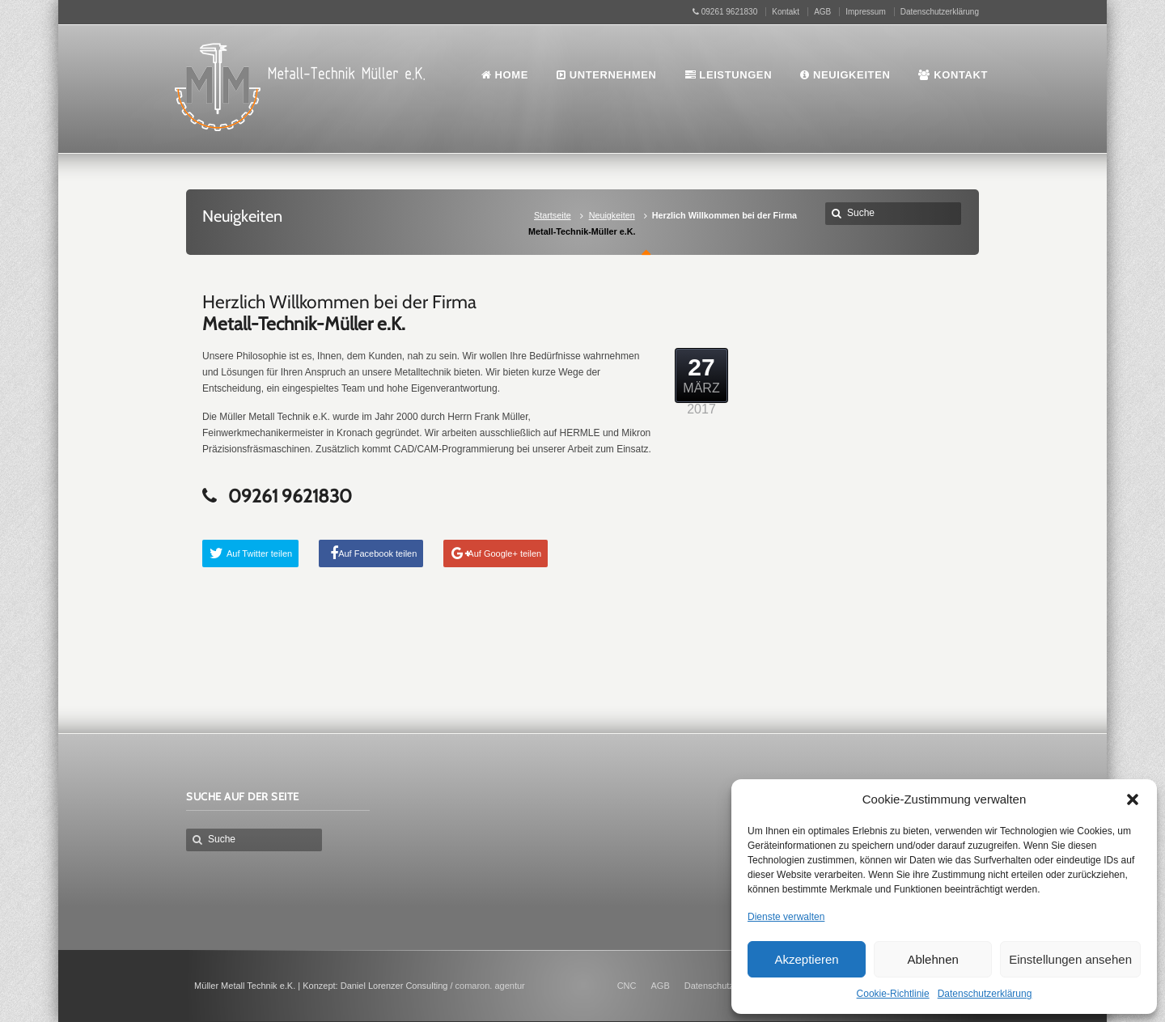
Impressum (865, 11)
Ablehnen (932, 959)
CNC (627, 985)
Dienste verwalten (786, 916)
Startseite (552, 215)
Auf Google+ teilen (504, 553)
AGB (822, 11)
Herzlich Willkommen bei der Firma (339, 312)
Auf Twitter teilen (259, 553)
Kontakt (785, 11)
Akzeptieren (806, 959)
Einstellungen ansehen (1070, 959)
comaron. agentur (490, 985)
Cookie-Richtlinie (893, 993)
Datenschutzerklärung (985, 993)
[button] (1133, 799)
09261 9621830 (725, 11)
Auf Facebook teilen (377, 553)
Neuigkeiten (612, 215)
